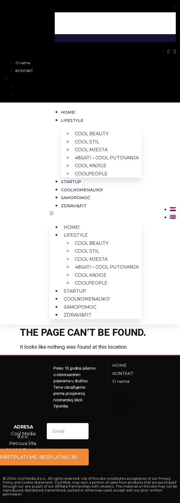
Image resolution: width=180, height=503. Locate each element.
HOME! (68, 112)
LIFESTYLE (72, 120)
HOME (119, 365)
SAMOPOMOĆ (75, 197)
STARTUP (71, 181)
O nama (22, 62)
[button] (18, 78)
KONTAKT (24, 70)
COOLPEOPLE (91, 173)
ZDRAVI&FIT (73, 205)
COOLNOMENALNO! (82, 189)
